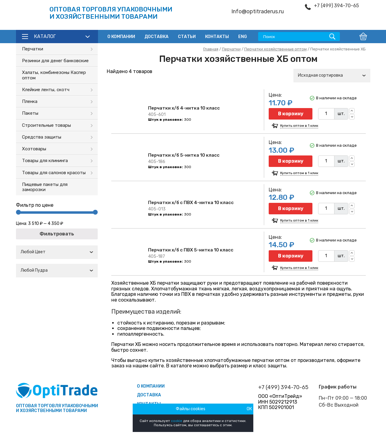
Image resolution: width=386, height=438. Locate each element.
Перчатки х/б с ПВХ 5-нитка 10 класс (190, 250)
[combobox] (57, 252)
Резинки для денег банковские (55, 60)
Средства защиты (41, 137)
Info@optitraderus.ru (257, 11)
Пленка (29, 101)
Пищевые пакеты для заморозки (45, 187)
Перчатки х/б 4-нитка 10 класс (184, 108)
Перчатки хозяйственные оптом (275, 49)
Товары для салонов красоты (54, 172)
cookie (176, 421)
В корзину (290, 114)
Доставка (156, 36)
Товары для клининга (45, 160)
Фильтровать (57, 234)
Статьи (187, 36)
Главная (210, 49)
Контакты (217, 36)
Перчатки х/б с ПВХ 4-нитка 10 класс (191, 202)
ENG (242, 36)
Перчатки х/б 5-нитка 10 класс (184, 155)
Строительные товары (46, 125)
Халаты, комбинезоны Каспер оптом (54, 75)
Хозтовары (34, 149)
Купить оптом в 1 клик (299, 126)
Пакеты (30, 113)
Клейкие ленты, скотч (45, 89)
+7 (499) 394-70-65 (336, 5)
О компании (121, 36)
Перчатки (32, 49)
